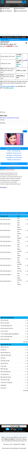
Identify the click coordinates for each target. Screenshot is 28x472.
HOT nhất (21, 6)
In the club (3, 389)
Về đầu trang (14, 427)
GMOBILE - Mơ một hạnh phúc (14, 160)
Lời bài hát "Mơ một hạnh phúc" (14, 169)
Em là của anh (4, 321)
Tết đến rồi (3, 351)
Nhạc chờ (2, 34)
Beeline (6, 34)
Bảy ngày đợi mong (6, 378)
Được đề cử (7, 6)
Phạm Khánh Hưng (9, 171)
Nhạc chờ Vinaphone (7, 10)
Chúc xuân (3, 367)
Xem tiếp (25, 343)
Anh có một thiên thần (6, 337)
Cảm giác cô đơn (5, 361)
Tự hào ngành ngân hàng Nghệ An (10, 335)
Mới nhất (7, 4)
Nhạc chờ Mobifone (20, 8)
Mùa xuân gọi (4, 370)
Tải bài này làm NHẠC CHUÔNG (7, 86)
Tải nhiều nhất (20, 4)
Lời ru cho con (4, 332)
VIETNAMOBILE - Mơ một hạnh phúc (14, 158)
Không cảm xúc (5, 348)
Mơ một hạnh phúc (18, 34)
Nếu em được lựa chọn (7, 329)
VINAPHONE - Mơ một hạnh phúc (14, 156)
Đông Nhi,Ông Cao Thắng (19, 231)
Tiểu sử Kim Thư (14, 164)
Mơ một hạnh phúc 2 (5, 260)
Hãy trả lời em (4, 364)
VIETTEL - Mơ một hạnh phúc (14, 152)
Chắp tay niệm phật (6, 356)
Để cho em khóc (5, 324)
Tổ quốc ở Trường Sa (6, 383)
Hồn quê (3, 359)
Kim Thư (11, 34)
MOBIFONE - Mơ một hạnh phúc (14, 154)
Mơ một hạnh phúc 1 (5, 242)
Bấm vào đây (9, 88)
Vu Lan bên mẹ (5, 375)
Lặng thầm (3, 386)
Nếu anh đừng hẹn (6, 372)
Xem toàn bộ (3, 188)
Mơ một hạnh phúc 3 (5, 275)
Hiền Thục (18, 220)
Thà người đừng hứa (6, 326)
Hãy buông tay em (5, 353)
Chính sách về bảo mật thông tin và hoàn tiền (14, 449)
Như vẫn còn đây (5, 380)
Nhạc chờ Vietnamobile (21, 10)
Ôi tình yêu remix (5, 340)
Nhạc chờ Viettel (6, 8)
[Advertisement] (14, 302)
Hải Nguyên (19, 238)
